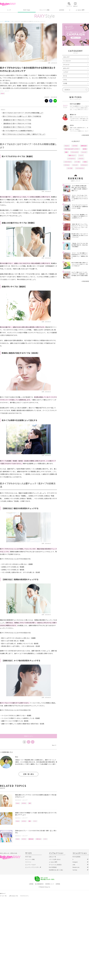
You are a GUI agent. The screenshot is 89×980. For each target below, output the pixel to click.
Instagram (75, 862)
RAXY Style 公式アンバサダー (72, 149)
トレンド (84, 152)
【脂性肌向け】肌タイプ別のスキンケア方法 (17, 123)
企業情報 (31, 884)
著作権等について (49, 884)
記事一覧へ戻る (28, 774)
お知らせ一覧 (52, 856)
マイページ (28, 862)
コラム (65, 79)
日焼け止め (38, 839)
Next (54, 745)
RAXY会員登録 (76, 856)
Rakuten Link (76, 867)
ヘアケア (65, 72)
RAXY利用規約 (53, 867)
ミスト (45, 839)
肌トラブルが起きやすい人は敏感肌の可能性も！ (18, 131)
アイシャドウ (74, 152)
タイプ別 (70, 168)
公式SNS (61, 10)
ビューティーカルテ (30, 864)
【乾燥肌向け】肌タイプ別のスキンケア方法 (17, 120)
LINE (74, 864)
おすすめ (24, 803)
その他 (65, 83)
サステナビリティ (24, 895)
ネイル (65, 76)
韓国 (30, 821)
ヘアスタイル (71, 158)
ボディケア (66, 68)
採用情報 (58, 884)
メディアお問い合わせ (55, 859)
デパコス (67, 165)
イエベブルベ (68, 162)
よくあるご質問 (80, 10)
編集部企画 (31, 839)
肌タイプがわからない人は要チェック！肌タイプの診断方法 (22, 116)
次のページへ (28, 736)
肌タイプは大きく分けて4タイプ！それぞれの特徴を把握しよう (23, 113)
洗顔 (30, 803)
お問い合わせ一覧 (13, 895)
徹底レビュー (72, 155)
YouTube (75, 870)
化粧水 (85, 162)
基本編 (84, 149)
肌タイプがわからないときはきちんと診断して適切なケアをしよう (24, 134)
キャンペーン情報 (44, 10)
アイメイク (66, 64)
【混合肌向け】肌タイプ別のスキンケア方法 (17, 127)
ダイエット (84, 165)
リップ (81, 155)
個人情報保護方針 (39, 884)
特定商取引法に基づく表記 (56, 870)
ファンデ (75, 165)
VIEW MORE (85, 135)
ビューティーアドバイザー (32, 867)
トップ (9, 10)
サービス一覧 (3, 895)
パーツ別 (77, 162)
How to (2, 93)
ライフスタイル (80, 168)
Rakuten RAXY (8, 4)
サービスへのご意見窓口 (55, 864)
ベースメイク (67, 61)
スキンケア (7, 91)
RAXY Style (26, 10)
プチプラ (81, 158)
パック (35, 821)
